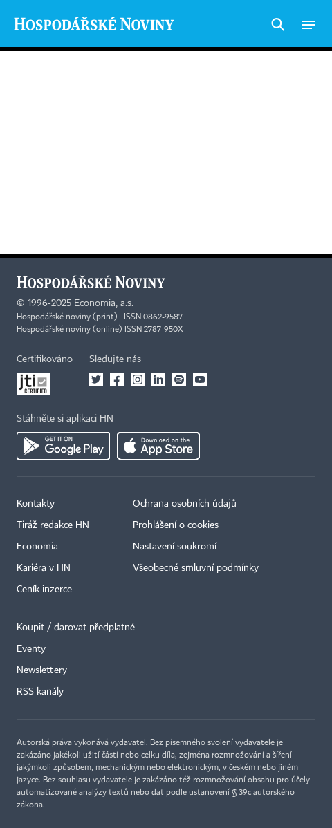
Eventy (31, 649)
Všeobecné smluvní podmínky (196, 568)
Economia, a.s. (103, 303)
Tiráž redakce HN (53, 525)
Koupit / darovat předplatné (76, 627)
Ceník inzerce (44, 589)
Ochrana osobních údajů (185, 504)
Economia (37, 547)
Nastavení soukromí (174, 547)
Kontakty (36, 504)
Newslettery (42, 670)
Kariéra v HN (44, 568)
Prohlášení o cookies (176, 525)
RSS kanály (40, 692)
